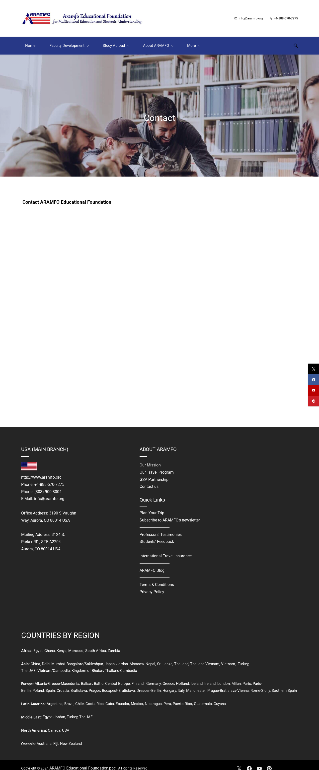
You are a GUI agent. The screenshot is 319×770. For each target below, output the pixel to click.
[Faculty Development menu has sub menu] (69, 39)
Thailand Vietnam (204, 657)
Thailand (181, 657)
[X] (239, 762)
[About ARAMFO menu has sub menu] (158, 39)
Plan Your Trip (152, 506)
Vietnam (228, 657)
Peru (167, 697)
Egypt (38, 644)
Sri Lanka (164, 657)
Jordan (122, 657)
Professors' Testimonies (161, 527)
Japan (110, 657)
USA (65, 723)
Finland (138, 677)
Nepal (150, 657)
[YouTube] (259, 762)
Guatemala (203, 697)
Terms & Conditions (157, 578)
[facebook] (313, 379)
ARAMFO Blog (152, 563)
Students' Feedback (157, 535)
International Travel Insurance (166, 549)
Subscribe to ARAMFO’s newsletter (170, 513)
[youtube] (313, 390)
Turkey (243, 657)
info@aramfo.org (49, 492)
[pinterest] (313, 401)
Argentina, (55, 697)
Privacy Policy (152, 585)
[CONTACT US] (158, 306)
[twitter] (313, 369)
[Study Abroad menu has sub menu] (116, 39)
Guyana (220, 697)
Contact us (149, 480)
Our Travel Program (157, 465)
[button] (294, 39)
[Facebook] (249, 762)
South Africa (95, 644)
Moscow (137, 657)
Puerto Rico (182, 697)
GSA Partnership (154, 472)
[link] (29, 458)
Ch (33, 657)
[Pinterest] (269, 762)
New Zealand (71, 737)
